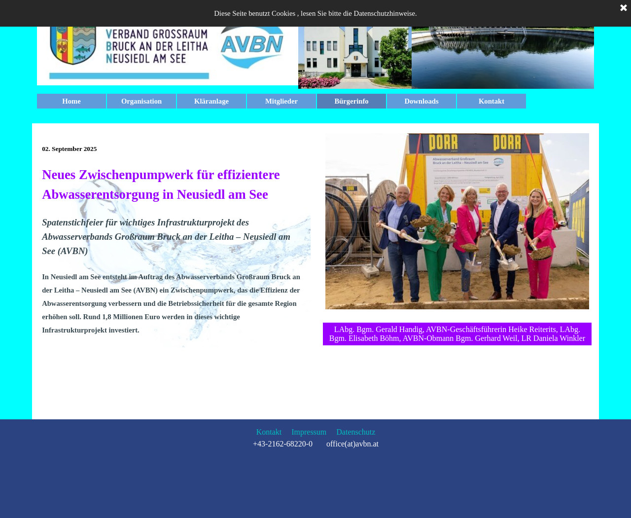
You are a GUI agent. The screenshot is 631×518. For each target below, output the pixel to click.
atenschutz (359, 432)
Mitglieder (281, 101)
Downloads (421, 101)
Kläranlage (211, 101)
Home (71, 101)
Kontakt (491, 101)
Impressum (308, 432)
